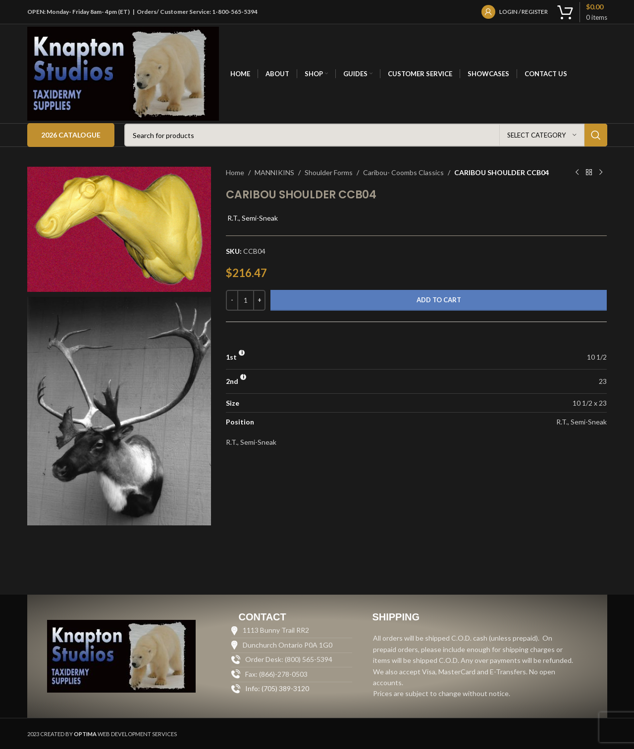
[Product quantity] (245, 300)
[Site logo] (123, 73)
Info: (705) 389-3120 (277, 688)
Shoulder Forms (329, 172)
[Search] (365, 135)
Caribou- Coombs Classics (403, 172)
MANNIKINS (274, 172)
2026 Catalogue (71, 135)
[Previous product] (577, 173)
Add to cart (439, 300)
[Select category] (541, 135)
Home (235, 172)
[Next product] (601, 173)
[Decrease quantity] (232, 300)
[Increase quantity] (259, 300)
